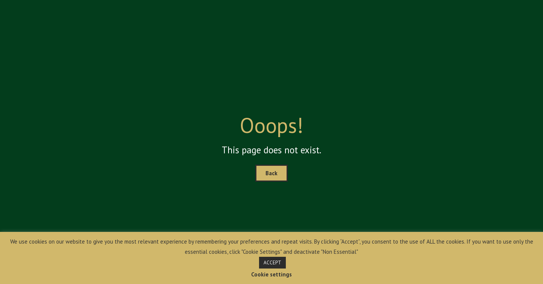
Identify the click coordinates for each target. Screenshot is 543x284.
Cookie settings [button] (271, 274)
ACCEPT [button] (272, 262)
